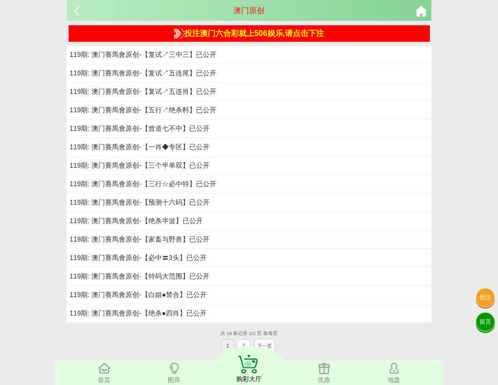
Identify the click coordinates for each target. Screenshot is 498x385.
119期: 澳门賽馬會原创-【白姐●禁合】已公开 (138, 294)
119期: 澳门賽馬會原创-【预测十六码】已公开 (140, 202)
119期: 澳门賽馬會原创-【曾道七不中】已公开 (140, 128)
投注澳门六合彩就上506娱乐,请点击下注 (249, 33)
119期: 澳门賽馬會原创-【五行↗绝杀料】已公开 (143, 110)
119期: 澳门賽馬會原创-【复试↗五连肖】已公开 (143, 91)
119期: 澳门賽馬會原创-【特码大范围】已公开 (140, 276)
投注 (485, 297)
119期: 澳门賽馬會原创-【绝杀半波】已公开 (136, 221)
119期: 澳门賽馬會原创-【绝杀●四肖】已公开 (138, 313)
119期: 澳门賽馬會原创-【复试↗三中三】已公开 (143, 54)
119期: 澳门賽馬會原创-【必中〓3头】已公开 (138, 258)
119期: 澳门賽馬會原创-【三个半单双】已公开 (140, 165)
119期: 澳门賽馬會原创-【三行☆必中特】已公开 (143, 184)
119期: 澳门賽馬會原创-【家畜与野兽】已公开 (140, 239)
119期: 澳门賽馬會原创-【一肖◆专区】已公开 (140, 147)
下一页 (264, 346)
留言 (485, 321)
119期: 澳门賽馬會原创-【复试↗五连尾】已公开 (143, 73)
